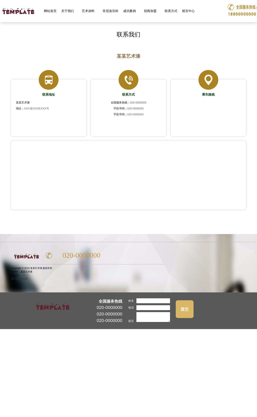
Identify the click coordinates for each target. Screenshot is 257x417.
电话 (131, 307)
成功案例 (130, 9)
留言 (131, 321)
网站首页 (50, 11)
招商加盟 (151, 9)
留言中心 (188, 11)
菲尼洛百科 (110, 11)
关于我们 (68, 9)
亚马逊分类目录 (19, 278)
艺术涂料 (88, 9)
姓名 (131, 300)
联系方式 (171, 11)
